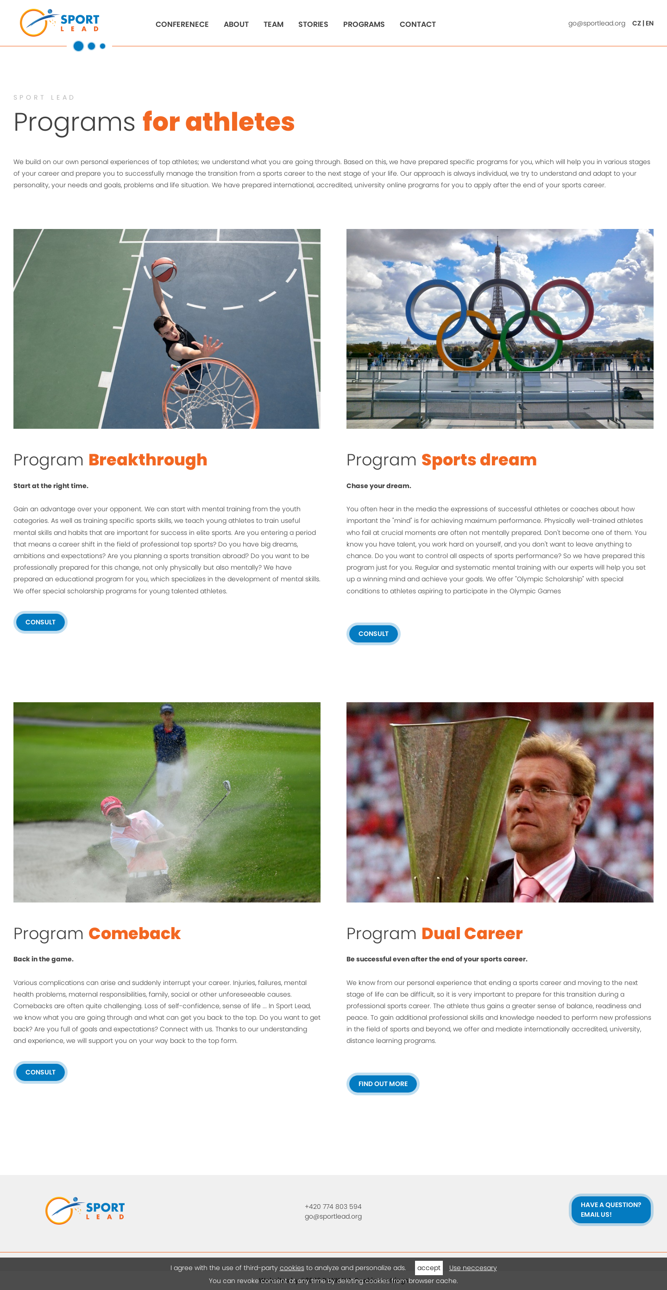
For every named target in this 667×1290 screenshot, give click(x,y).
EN (650, 23)
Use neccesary (473, 1267)
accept (428, 1267)
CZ (636, 23)
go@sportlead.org (596, 23)
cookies (292, 1267)
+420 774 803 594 (333, 1206)
